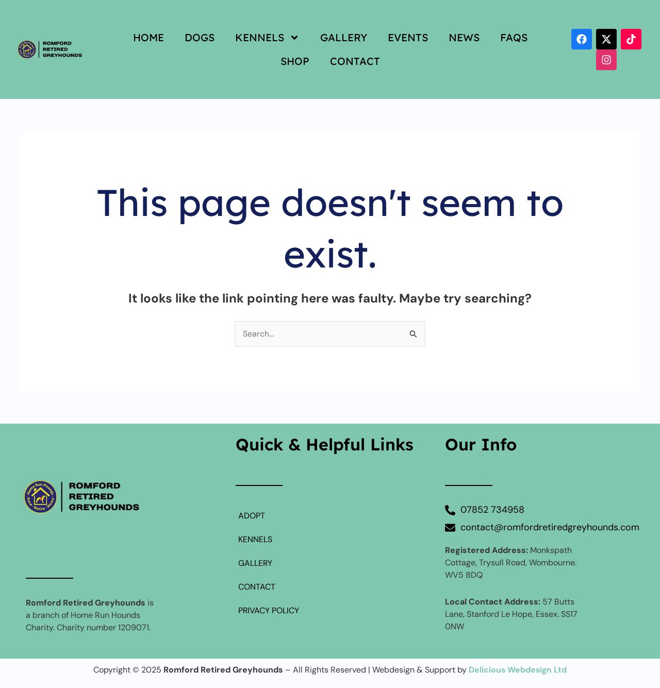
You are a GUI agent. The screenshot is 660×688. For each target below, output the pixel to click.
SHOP (294, 61)
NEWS (464, 37)
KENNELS (267, 37)
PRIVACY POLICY (269, 611)
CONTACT (355, 61)
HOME (148, 37)
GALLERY (343, 37)
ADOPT (251, 516)
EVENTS (408, 37)
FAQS (513, 37)
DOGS (199, 37)
